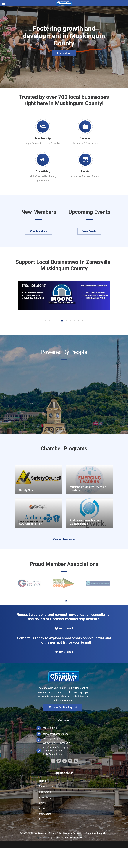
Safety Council (28, 490)
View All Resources (64, 539)
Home (42, 780)
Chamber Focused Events (85, 176)
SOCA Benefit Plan (30, 523)
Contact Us (45, 813)
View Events (89, 231)
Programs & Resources (85, 143)
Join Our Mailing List (62, 707)
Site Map (102, 833)
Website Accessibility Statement (80, 833)
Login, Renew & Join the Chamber (43, 143)
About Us (44, 808)
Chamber (85, 138)
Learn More (64, 53)
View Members (38, 231)
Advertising (43, 171)
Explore (43, 819)
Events (85, 171)
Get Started (64, 628)
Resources (45, 791)
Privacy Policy (56, 833)
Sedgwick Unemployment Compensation (85, 522)
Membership (43, 138)
